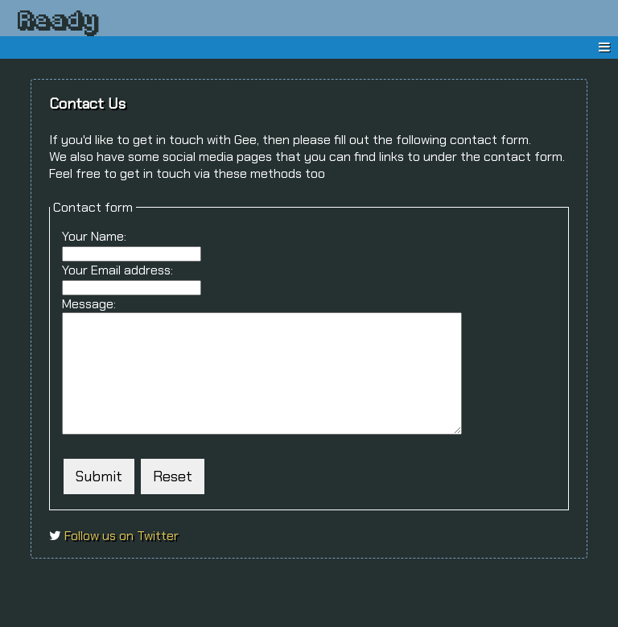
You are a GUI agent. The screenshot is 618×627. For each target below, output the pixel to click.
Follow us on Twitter (120, 559)
